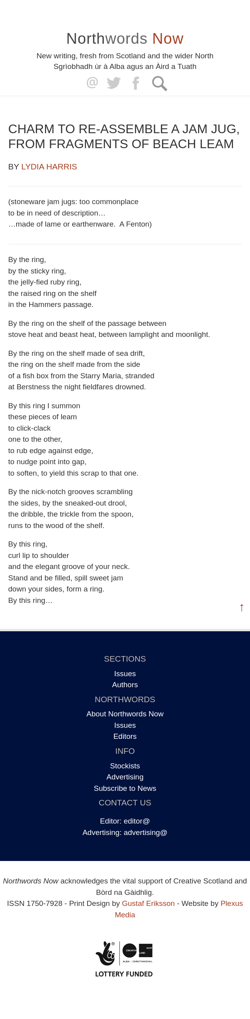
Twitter (113, 83)
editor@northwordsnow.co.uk (90, 83)
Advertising (125, 777)
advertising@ (146, 832)
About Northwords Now (124, 714)
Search (159, 83)
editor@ (137, 821)
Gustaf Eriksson (148, 903)
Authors (125, 685)
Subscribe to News (125, 788)
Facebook (136, 83)
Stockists (125, 766)
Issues (125, 673)
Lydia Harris (49, 166)
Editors (124, 736)
